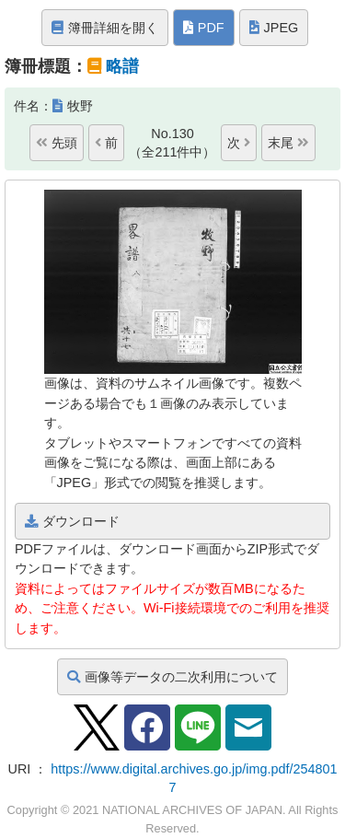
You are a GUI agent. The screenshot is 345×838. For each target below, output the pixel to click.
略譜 (122, 66)
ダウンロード (72, 521)
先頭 (56, 142)
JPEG (274, 27)
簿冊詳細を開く (105, 27)
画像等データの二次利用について (172, 676)
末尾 (288, 142)
